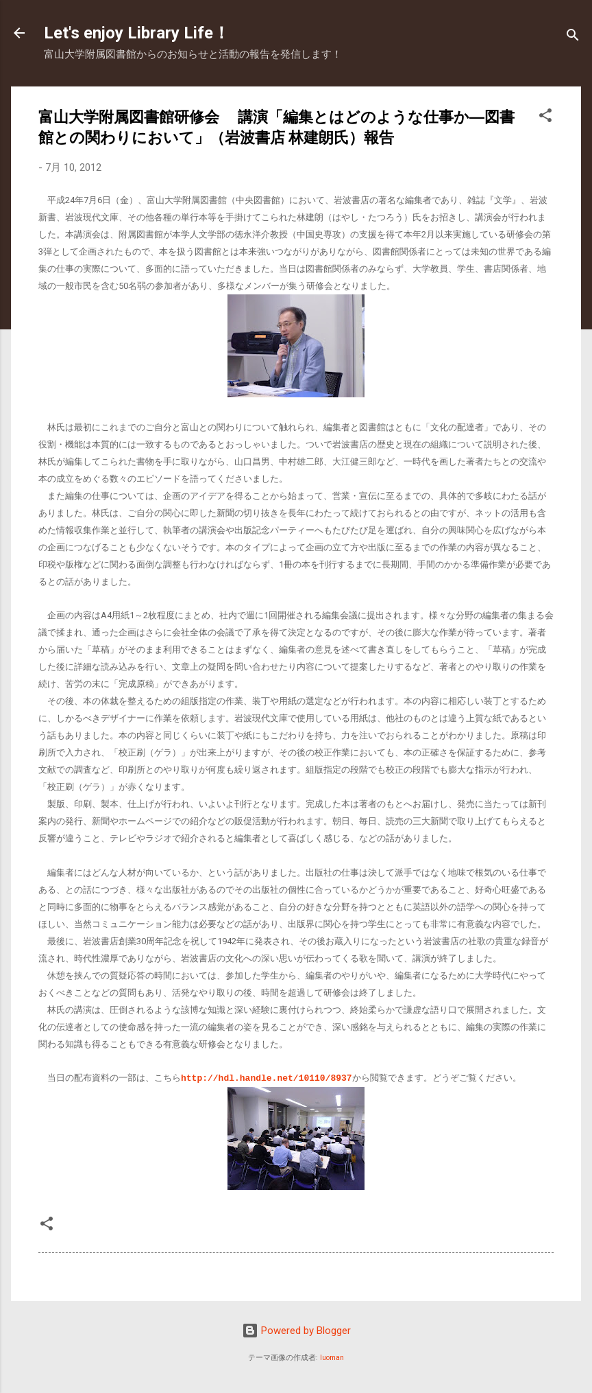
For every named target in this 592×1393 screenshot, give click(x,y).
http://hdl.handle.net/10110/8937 (266, 1077)
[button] (545, 117)
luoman (332, 1357)
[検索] (573, 37)
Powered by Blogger (296, 1330)
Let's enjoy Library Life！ (137, 33)
